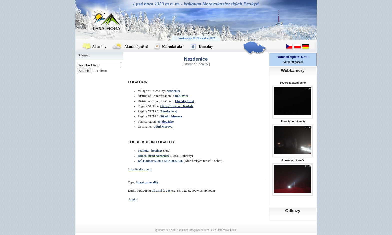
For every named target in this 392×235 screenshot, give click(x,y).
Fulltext (102, 71)
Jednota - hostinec (150, 150)
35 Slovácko (166, 121)
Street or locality (147, 182)
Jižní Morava (163, 126)
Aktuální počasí (130, 47)
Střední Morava (171, 116)
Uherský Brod (184, 101)
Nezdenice (173, 91)
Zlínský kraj (168, 111)
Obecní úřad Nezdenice (154, 156)
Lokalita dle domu (140, 169)
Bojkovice (181, 96)
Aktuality (94, 47)
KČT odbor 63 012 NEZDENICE (160, 161)
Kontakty (201, 47)
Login (133, 199)
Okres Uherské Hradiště (177, 106)
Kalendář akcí (169, 47)
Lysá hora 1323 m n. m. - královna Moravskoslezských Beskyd (196, 4)
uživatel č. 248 (161, 190)
